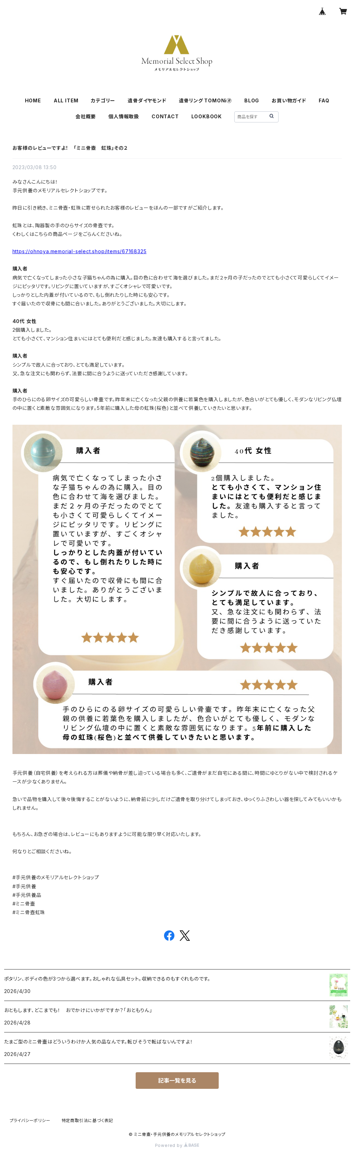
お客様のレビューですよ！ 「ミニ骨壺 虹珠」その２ (70, 148)
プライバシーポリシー (30, 1120)
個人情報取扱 (123, 116)
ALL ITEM (66, 100)
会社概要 (85, 116)
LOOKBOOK (206, 116)
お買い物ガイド (289, 100)
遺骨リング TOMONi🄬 (205, 100)
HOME (33, 100)
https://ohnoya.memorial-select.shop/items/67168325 (79, 251)
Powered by (177, 1145)
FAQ (324, 100)
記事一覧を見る (177, 1080)
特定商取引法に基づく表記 (88, 1120)
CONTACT (165, 116)
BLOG (251, 100)
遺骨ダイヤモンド (147, 100)
